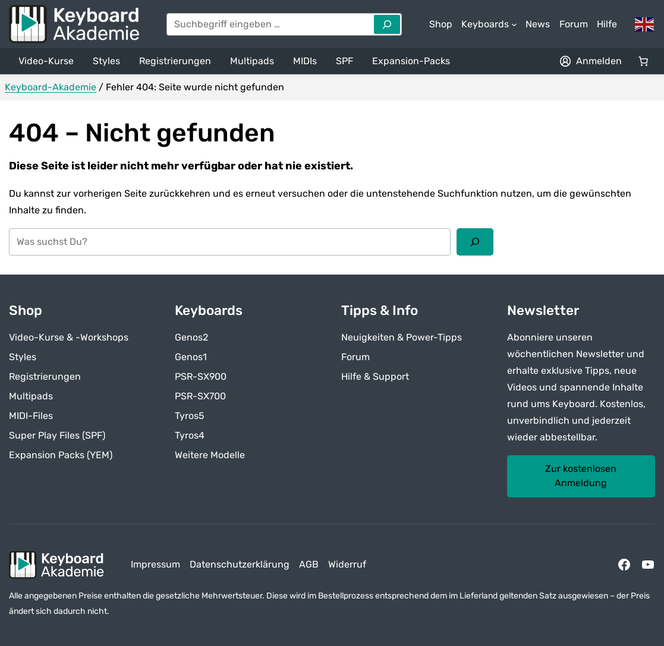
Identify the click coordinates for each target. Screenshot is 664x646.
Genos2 (191, 337)
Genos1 (191, 357)
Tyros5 (189, 415)
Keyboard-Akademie (50, 87)
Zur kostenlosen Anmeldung (580, 476)
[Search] (387, 24)
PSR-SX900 (200, 376)
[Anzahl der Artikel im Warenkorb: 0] (643, 61)
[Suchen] (475, 242)
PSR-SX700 (200, 396)
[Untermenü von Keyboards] (489, 24)
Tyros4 (189, 435)
